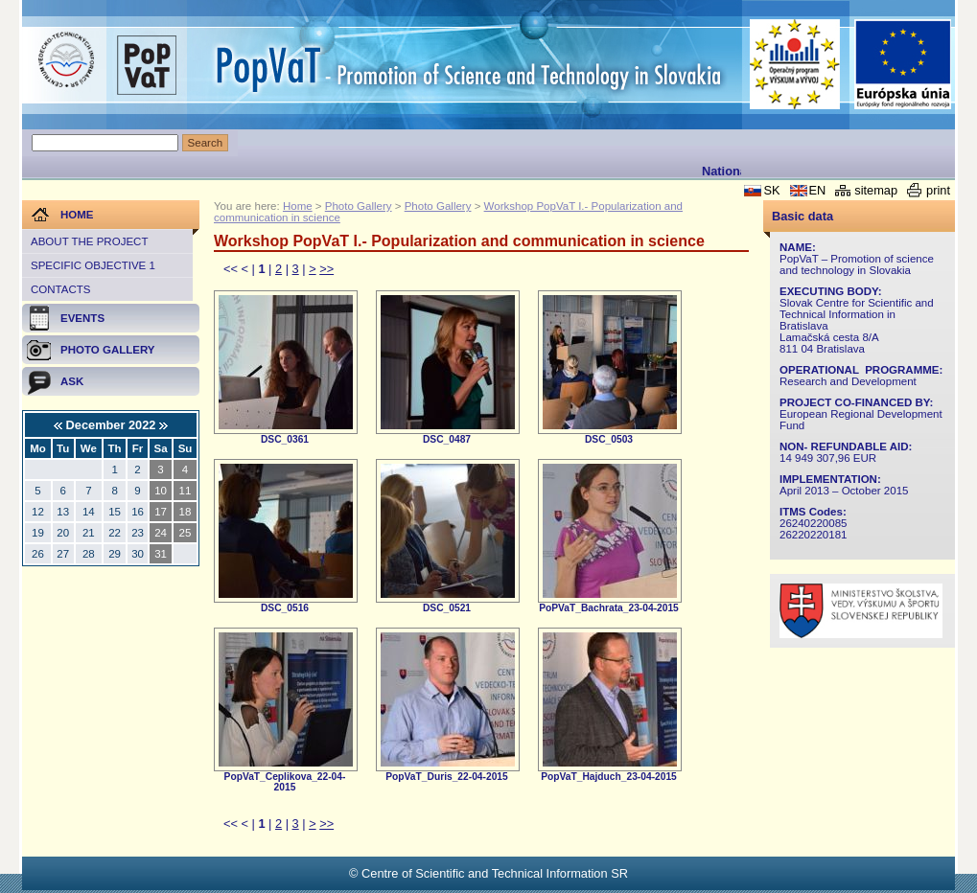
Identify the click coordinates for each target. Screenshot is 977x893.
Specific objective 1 (93, 265)
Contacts (60, 289)
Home (298, 206)
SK (771, 190)
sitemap (875, 190)
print (938, 190)
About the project (89, 241)
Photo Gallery (358, 206)
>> (326, 269)
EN (817, 190)
